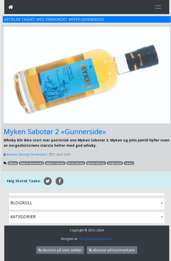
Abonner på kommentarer (112, 250)
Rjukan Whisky (96, 163)
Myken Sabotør (55, 163)
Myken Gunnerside (31, 163)
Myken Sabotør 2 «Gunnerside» (55, 131)
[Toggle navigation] (158, 7)
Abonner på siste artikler (60, 250)
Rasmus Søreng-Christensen (26, 154)
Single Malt (115, 163)
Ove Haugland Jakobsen (95, 239)
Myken (13, 163)
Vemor (129, 163)
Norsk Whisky (76, 163)
